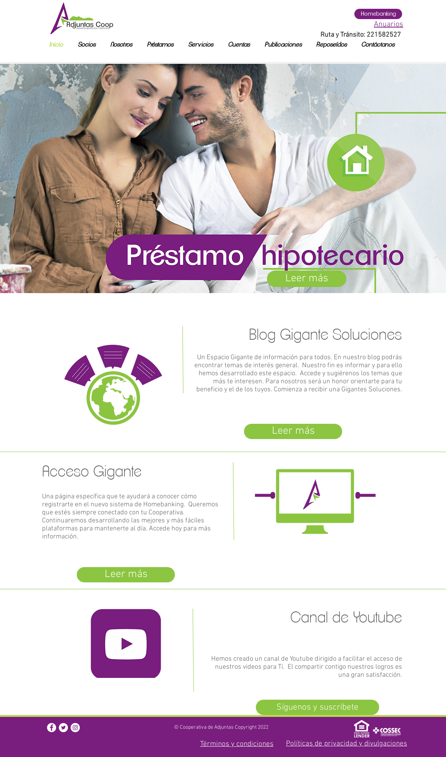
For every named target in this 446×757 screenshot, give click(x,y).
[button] (51, 727)
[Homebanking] (378, 14)
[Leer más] (306, 279)
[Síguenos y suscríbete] (317, 707)
